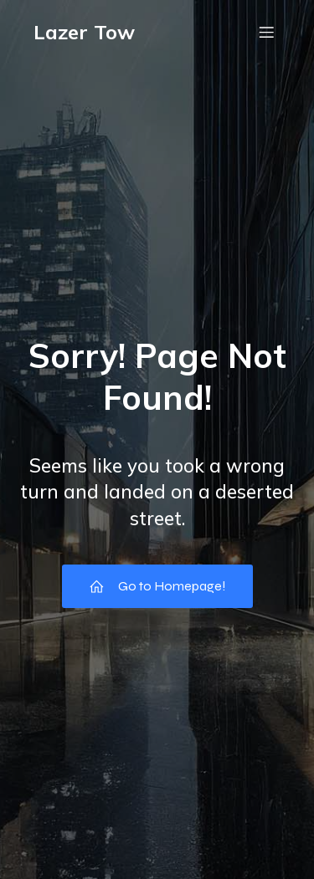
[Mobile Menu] (266, 32)
